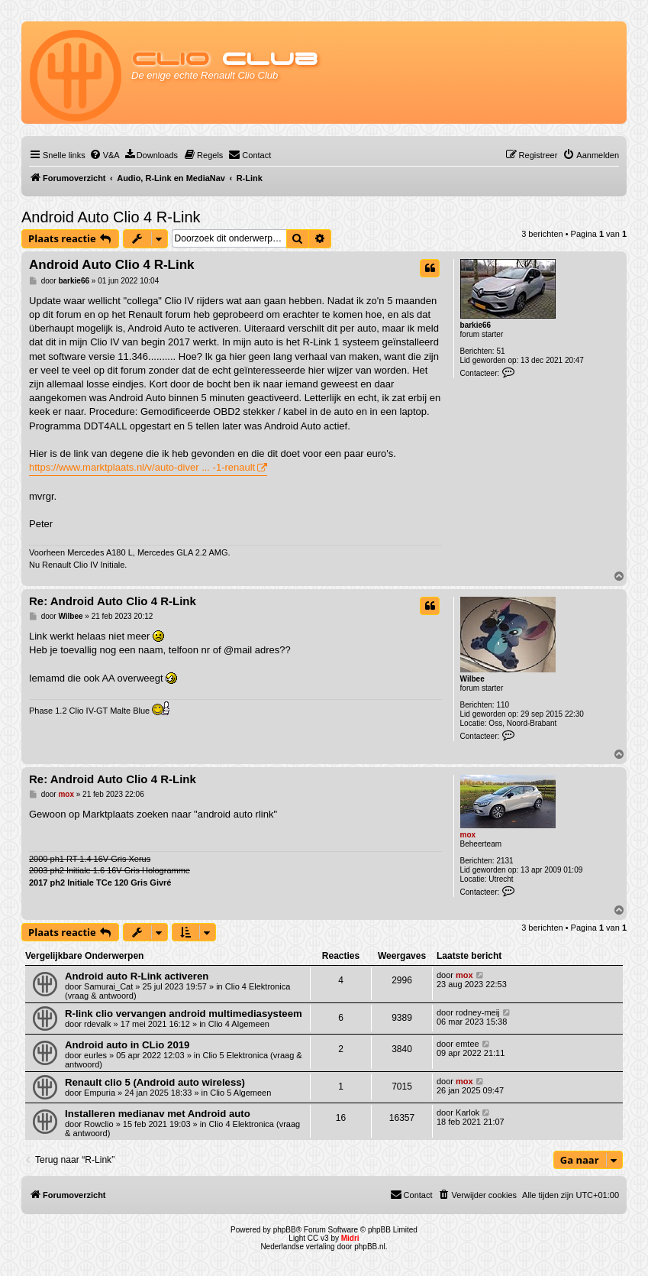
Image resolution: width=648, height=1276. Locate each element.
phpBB (284, 1230)
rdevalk (97, 1023)
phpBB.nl (369, 1246)
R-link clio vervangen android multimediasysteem (183, 1013)
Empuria (99, 1092)
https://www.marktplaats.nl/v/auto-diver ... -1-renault (142, 467)
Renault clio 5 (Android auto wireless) (155, 1082)
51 (500, 351)
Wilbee (472, 679)
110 (502, 705)
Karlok (467, 1112)
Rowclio (99, 1124)
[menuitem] (104, 155)
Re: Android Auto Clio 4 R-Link (112, 600)
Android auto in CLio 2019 (127, 1045)
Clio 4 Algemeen (238, 1023)
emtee (467, 1043)
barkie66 (476, 325)
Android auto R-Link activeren (136, 976)
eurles (95, 1055)
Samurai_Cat (108, 986)
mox (468, 835)
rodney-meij (477, 1012)
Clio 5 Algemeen (240, 1092)
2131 (504, 861)
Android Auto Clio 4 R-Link (111, 217)
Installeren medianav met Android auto (157, 1113)
